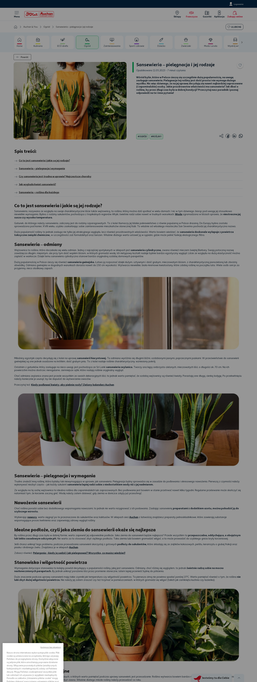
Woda (178, 214)
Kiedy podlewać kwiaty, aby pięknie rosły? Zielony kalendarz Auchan (72, 384)
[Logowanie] (236, 4)
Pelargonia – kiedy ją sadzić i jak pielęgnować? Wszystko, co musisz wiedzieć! (79, 552)
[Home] (39, 14)
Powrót (22, 57)
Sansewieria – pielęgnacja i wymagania (39, 168)
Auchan (133, 517)
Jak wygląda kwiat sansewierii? (35, 184)
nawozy (32, 517)
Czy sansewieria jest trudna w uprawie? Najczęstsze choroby (52, 176)
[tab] (19, 42)
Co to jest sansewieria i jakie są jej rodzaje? (42, 161)
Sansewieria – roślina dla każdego (36, 192)
